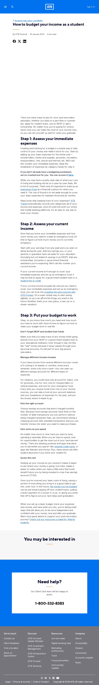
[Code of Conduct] (41, 682)
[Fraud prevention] (60, 660)
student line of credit (30, 280)
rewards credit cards (64, 446)
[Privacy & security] (22, 682)
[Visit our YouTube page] (57, 678)
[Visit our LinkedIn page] (53, 678)
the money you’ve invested (63, 486)
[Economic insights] (84, 657)
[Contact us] (9, 638)
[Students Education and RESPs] (49, 21)
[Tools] (54, 655)
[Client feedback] (11, 643)
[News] (78, 662)
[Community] (80, 653)
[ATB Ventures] (35, 666)
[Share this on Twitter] (19, 41)
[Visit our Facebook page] (46, 678)
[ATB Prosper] (34, 661)
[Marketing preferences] (57, 649)
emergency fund (28, 189)
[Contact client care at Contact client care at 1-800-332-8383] (49, 603)
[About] (78, 638)
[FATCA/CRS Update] (57, 666)
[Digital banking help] (61, 643)
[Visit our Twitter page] (49, 678)
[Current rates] (58, 638)
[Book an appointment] (10, 654)
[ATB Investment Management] (36, 647)
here (70, 175)
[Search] (12, 7)
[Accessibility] (81, 643)
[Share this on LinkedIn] (24, 41)
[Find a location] (11, 648)
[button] (5, 7)
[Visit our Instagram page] (42, 678)
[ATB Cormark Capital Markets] (35, 640)
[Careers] (79, 648)
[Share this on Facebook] (14, 41)
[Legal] (8, 682)
